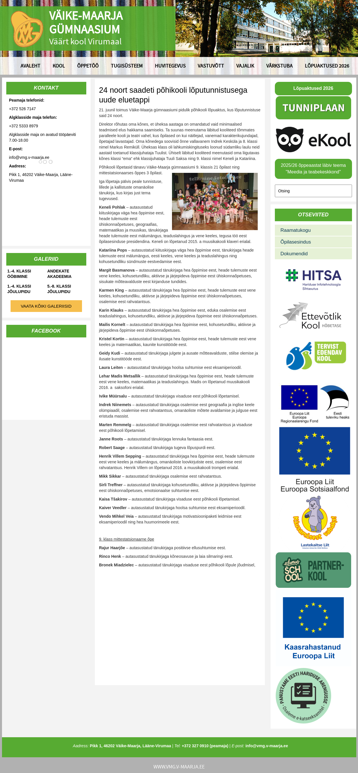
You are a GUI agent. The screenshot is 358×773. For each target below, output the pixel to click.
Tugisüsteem (127, 65)
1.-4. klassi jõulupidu (19, 289)
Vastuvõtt (211, 65)
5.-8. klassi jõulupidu (59, 289)
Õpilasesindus (296, 242)
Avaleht (30, 65)
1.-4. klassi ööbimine (19, 274)
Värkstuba (279, 65)
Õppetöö (88, 65)
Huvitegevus (170, 65)
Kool (59, 65)
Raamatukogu (296, 230)
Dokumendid (294, 253)
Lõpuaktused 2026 (327, 65)
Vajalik (245, 65)
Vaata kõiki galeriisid (46, 306)
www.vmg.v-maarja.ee (179, 766)
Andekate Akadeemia (59, 274)
